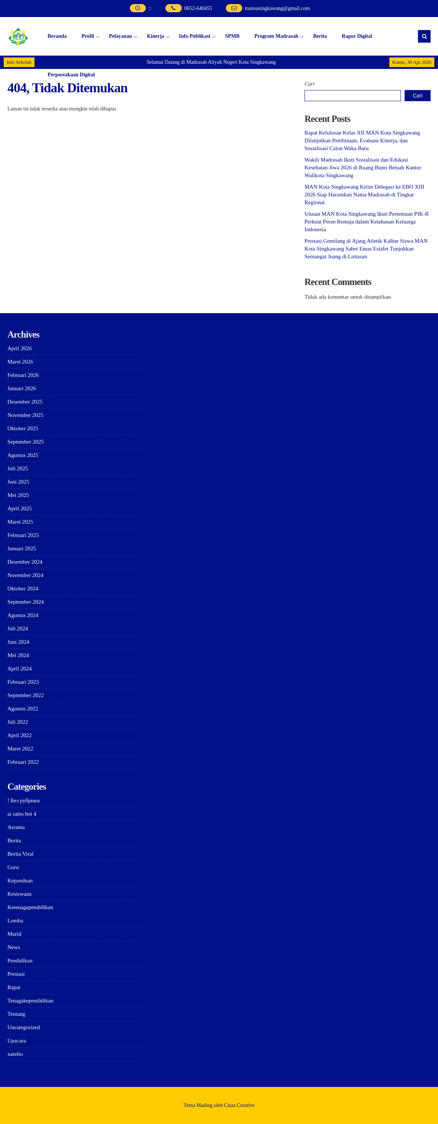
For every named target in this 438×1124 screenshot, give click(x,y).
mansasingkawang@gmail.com (277, 8)
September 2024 (25, 602)
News (13, 947)
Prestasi (16, 974)
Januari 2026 (21, 388)
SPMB (232, 36)
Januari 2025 (21, 548)
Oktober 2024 (22, 588)
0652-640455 (198, 8)
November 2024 (25, 575)
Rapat (13, 987)
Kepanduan (20, 880)
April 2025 (19, 508)
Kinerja (155, 36)
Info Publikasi (194, 36)
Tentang (16, 1014)
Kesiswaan (19, 894)
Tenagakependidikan (30, 1001)
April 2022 (19, 735)
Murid (14, 934)
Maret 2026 (20, 362)
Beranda (56, 36)
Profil (88, 36)
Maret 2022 (20, 749)
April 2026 (19, 348)
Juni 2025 (18, 482)
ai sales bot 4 (21, 814)
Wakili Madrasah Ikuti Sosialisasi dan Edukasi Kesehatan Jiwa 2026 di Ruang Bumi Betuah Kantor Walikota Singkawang (362, 167)
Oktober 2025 (22, 428)
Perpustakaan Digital (71, 74)
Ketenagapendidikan (30, 907)
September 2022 (25, 695)
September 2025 (25, 442)
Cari (309, 84)
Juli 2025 (17, 468)
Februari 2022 (23, 762)
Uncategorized (23, 1027)
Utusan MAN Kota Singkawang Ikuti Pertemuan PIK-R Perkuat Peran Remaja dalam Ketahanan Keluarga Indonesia (366, 221)
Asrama (16, 827)
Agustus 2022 (22, 709)
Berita (320, 36)
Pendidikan (20, 961)
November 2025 (25, 415)
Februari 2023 (23, 682)
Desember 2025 (25, 402)
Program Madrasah (276, 36)
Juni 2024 (18, 642)
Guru (13, 867)
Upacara (16, 1041)
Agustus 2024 (22, 615)
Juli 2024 (17, 628)
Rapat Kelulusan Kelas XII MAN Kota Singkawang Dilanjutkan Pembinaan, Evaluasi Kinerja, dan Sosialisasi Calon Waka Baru (362, 140)
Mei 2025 (18, 495)
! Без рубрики (23, 800)
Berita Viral (20, 854)
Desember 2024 (25, 562)
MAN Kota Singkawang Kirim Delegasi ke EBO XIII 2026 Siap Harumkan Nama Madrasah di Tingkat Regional (364, 194)
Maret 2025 (20, 522)
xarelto (15, 1054)
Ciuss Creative (239, 1105)
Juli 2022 (17, 722)
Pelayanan (120, 36)
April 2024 (19, 669)
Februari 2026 (23, 375)
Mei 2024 (18, 655)
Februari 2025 (23, 535)
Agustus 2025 (22, 455)
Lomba (15, 921)
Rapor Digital (357, 36)
